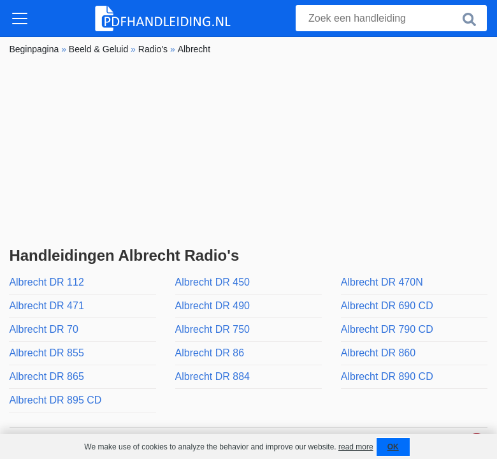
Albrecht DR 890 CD (387, 376)
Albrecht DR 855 (46, 352)
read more (355, 446)
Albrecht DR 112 (46, 282)
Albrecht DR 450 (212, 282)
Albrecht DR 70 (43, 329)
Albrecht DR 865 (46, 376)
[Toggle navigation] (19, 18)
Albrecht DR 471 (46, 305)
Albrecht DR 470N (382, 282)
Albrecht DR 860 (378, 352)
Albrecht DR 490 (212, 305)
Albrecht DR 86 (210, 352)
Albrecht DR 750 (212, 329)
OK (393, 446)
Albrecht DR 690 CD (387, 305)
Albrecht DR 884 (212, 376)
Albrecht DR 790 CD (387, 329)
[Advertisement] (248, 151)
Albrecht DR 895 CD (55, 400)
